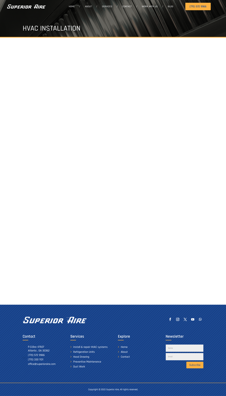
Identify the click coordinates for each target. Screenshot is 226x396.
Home (72, 6)
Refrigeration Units (84, 352)
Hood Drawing (81, 357)
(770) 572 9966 (198, 6)
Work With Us (150, 6)
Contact (127, 6)
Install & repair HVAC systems (90, 347)
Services (107, 6)
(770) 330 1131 (35, 359)
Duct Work (79, 366)
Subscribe (194, 365)
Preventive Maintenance (87, 362)
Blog (170, 6)
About (88, 6)
